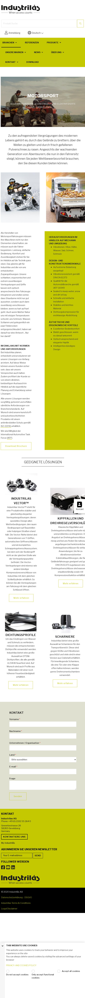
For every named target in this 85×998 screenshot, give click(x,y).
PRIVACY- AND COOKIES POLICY (21, 965)
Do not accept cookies (17, 974)
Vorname (14, 719)
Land (12, 755)
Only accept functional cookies (43, 976)
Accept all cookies (71, 971)
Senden (18, 796)
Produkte (52, 42)
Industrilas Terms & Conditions (16, 903)
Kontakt (10, 62)
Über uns (56, 52)
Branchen (8, 42)
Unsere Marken (14, 52)
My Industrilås (8, 843)
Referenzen (32, 42)
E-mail (13, 766)
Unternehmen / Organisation (24, 743)
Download (32, 62)
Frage (12, 778)
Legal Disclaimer (9, 908)
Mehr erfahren (21, 598)
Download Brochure (16, 446)
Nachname (15, 731)
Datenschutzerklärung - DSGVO (16, 897)
